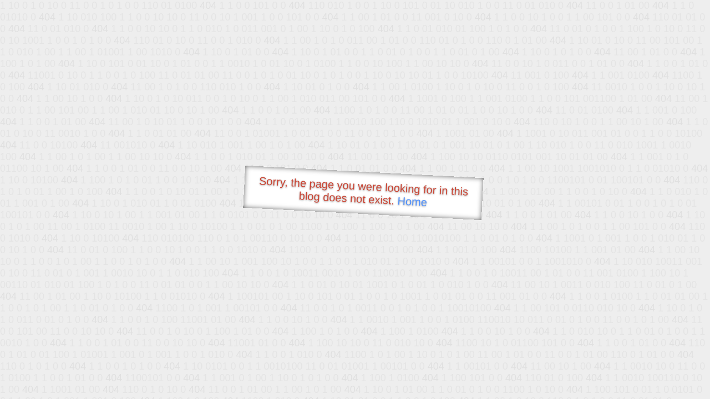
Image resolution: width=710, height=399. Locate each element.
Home (412, 201)
